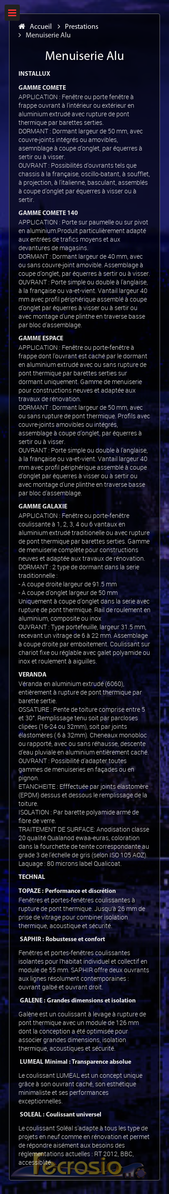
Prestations (78, 27)
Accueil (35, 27)
